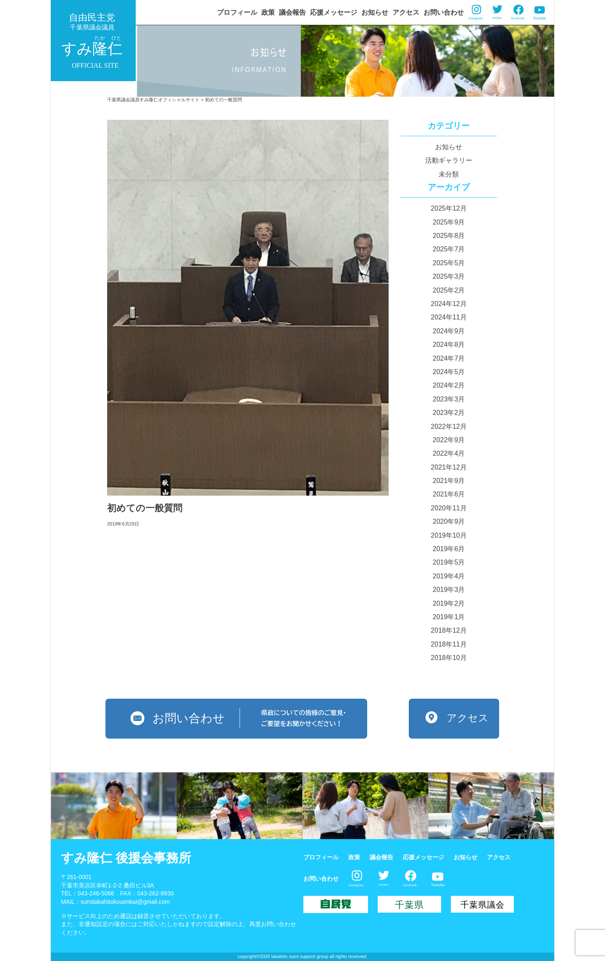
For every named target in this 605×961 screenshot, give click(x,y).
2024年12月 (448, 303)
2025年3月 (449, 276)
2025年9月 (449, 222)
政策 (268, 12)
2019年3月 (449, 589)
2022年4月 (449, 453)
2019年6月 (449, 548)
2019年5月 (449, 562)
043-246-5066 (96, 893)
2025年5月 (449, 263)
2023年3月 (449, 399)
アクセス (405, 12)
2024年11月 (448, 317)
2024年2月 (449, 385)
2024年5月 (449, 371)
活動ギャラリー (448, 160)
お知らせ (374, 12)
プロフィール (237, 12)
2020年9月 (449, 521)
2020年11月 (448, 508)
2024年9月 (449, 331)
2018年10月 (448, 657)
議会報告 (292, 12)
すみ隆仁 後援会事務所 (126, 858)
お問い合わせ (444, 12)
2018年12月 (448, 630)
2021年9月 (449, 480)
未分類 (449, 174)
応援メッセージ (333, 12)
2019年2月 (449, 603)
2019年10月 (448, 535)
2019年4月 (449, 576)
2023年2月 (449, 412)
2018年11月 (448, 644)
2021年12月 (448, 467)
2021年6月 (449, 494)
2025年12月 (448, 208)
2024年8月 (449, 344)
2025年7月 (449, 249)
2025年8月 (449, 235)
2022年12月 (448, 426)
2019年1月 (449, 616)
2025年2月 (449, 290)
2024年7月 (449, 358)
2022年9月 (449, 440)
